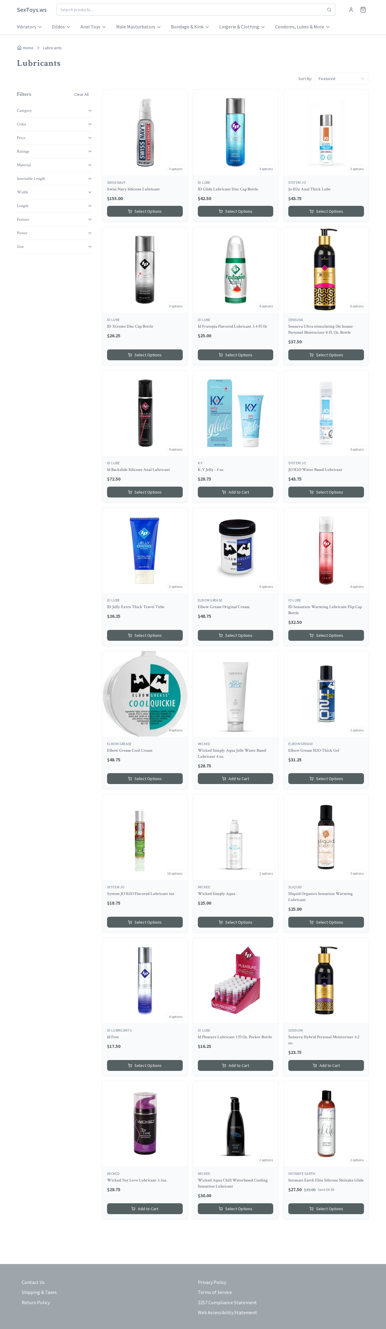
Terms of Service (215, 1292)
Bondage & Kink (190, 27)
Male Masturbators (138, 27)
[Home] (32, 9)
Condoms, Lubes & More (302, 27)
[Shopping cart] (363, 10)
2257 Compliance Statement (227, 1302)
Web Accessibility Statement (227, 1312)
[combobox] (342, 79)
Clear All (81, 94)
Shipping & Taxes (39, 1292)
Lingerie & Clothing (242, 27)
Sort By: (305, 78)
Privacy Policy (212, 1282)
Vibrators (29, 27)
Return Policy (36, 1302)
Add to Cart (235, 492)
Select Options (145, 211)
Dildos (61, 27)
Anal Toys (93, 27)
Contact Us (33, 1282)
